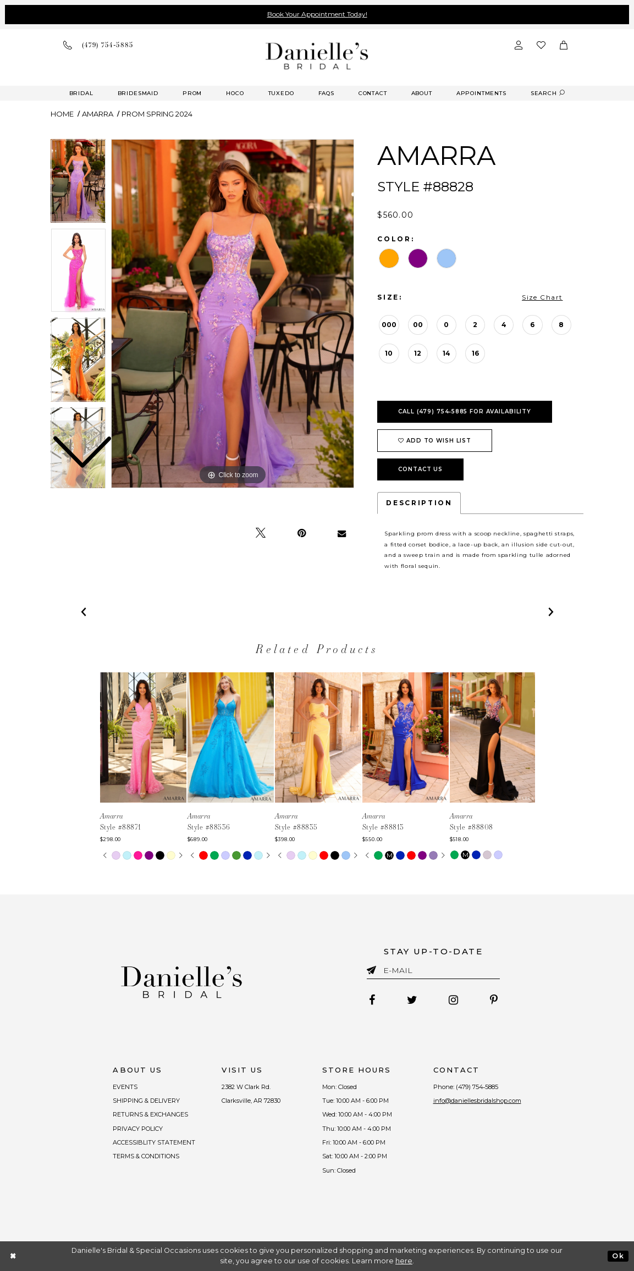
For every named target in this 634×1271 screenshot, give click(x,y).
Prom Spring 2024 (157, 113)
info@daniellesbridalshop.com (477, 1100)
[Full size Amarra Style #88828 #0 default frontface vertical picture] (233, 314)
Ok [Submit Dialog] (618, 1256)
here (403, 1261)
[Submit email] (374, 968)
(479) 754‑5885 (477, 1087)
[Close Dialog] (13, 1256)
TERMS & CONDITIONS (146, 1156)
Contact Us (420, 469)
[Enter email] (433, 972)
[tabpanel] (233, 314)
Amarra (97, 113)
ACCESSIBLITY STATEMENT (154, 1142)
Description (419, 503)
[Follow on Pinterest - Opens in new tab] (494, 1000)
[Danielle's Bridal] (317, 56)
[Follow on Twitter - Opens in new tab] (412, 1000)
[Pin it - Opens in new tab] (302, 533)
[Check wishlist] (541, 45)
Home (62, 113)
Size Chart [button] (542, 297)
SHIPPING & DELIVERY (146, 1100)
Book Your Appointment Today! (317, 14)
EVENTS (125, 1087)
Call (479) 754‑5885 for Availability (464, 411)
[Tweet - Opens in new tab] (261, 533)
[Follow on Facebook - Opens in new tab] (372, 1000)
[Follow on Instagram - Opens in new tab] (454, 1000)
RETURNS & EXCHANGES (151, 1114)
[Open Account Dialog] (518, 45)
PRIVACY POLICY (138, 1128)
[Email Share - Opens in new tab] (342, 533)
